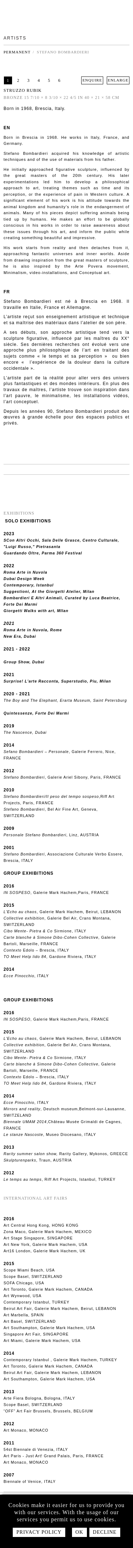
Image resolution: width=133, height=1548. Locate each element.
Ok (79, 1532)
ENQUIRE (92, 80)
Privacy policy (38, 1532)
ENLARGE (118, 80)
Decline (105, 1532)
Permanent (17, 52)
